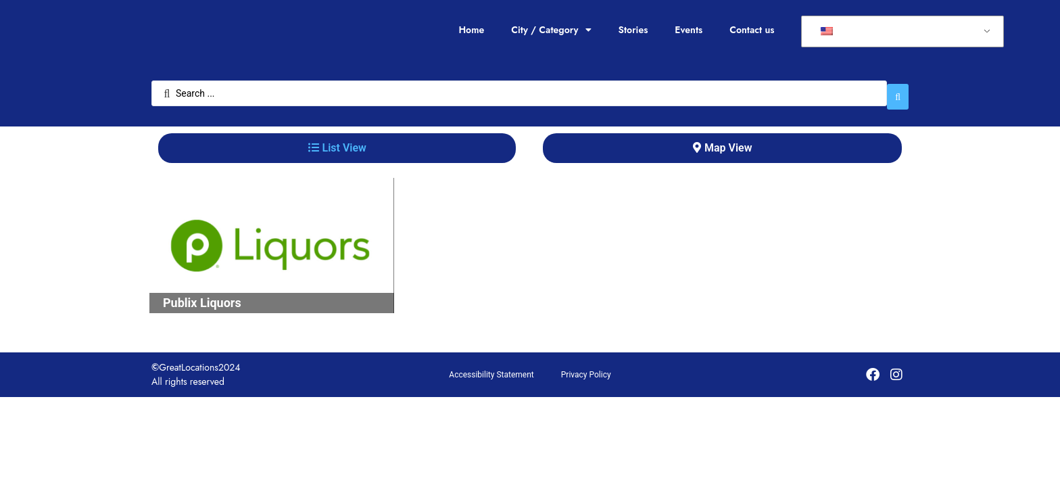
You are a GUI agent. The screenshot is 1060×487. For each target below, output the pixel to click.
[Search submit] (898, 90)
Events (688, 30)
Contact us (751, 30)
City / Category (551, 29)
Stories (633, 30)
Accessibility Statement (491, 368)
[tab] (337, 141)
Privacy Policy (586, 368)
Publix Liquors (202, 296)
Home (471, 30)
